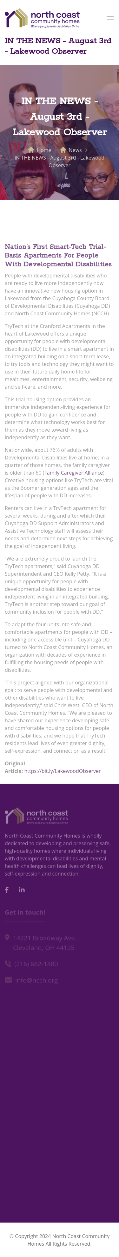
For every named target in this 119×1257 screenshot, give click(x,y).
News (75, 150)
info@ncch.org (36, 981)
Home (44, 150)
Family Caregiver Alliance (73, 474)
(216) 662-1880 (36, 965)
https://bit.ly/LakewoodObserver (62, 772)
